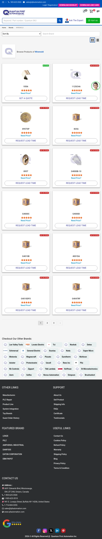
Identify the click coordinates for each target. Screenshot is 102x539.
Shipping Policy (60, 454)
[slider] (26, 90)
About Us (57, 395)
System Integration (11, 409)
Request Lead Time (76, 98)
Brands (11, 28)
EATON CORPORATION (12, 454)
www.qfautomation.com (14, 512)
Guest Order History (11, 418)
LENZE (5, 436)
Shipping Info (59, 404)
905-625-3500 (14, 2)
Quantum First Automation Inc (63, 536)
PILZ (5, 440)
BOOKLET (68, 5)
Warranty (57, 450)
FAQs (56, 409)
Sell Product (59, 400)
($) (4, 2)
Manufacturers (9, 395)
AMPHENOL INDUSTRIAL (13, 445)
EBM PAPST (8, 459)
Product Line (8, 404)
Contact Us (58, 436)
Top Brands (7, 413)
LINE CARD (89, 5)
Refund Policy (59, 445)
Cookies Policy (60, 440)
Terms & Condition (61, 468)
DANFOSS (7, 450)
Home (4, 28)
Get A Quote (26, 98)
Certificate (58, 413)
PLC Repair (7, 400)
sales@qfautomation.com (34, 2)
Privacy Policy (60, 463)
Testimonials (59, 418)
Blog (56, 459)
